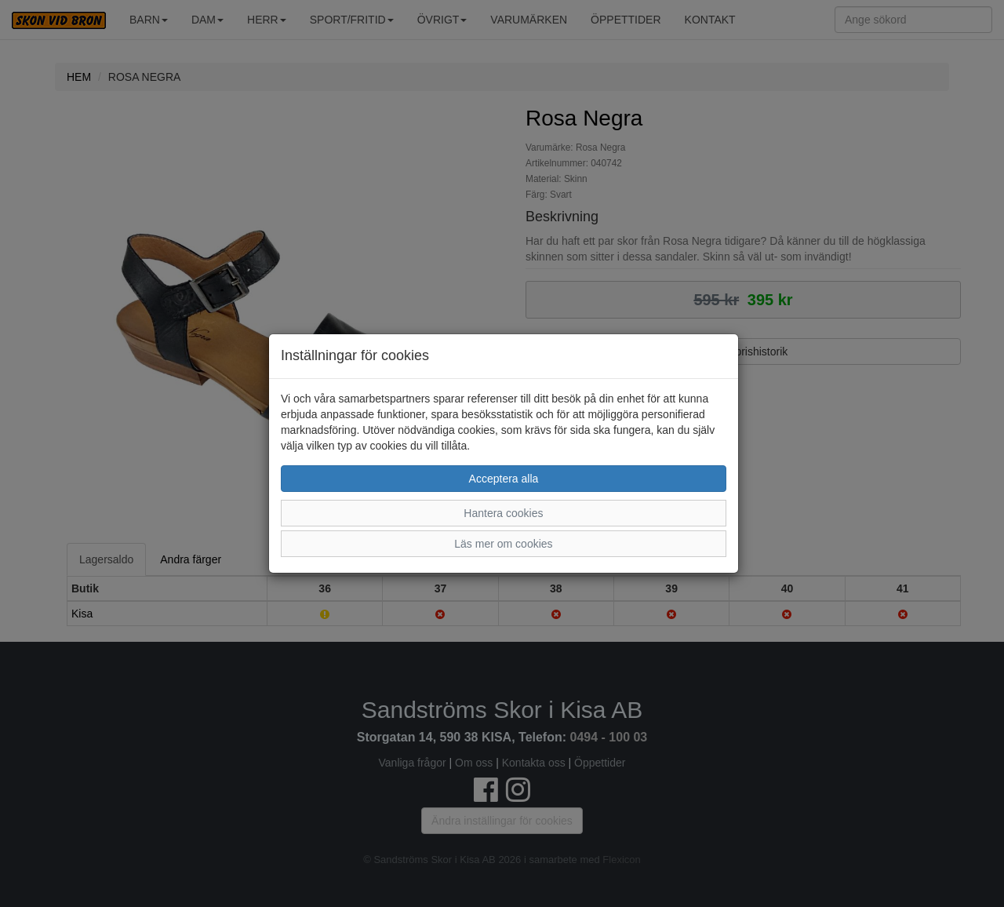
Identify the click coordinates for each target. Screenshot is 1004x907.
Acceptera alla (504, 478)
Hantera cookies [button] (503, 513)
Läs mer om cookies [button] (503, 543)
